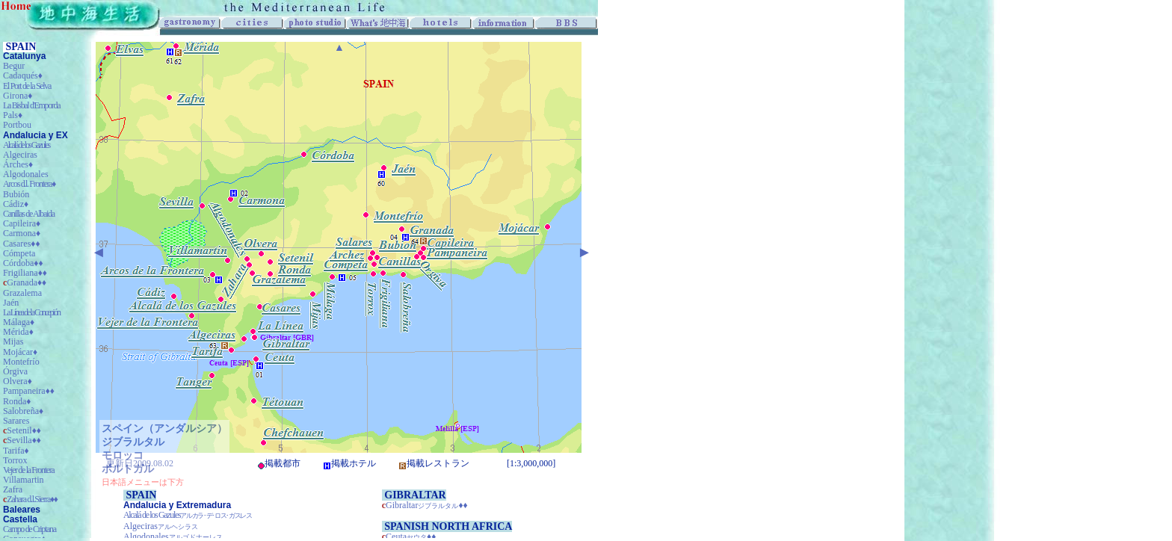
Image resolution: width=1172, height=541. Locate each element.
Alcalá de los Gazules (187, 515)
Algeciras (160, 526)
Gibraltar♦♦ (427, 505)
